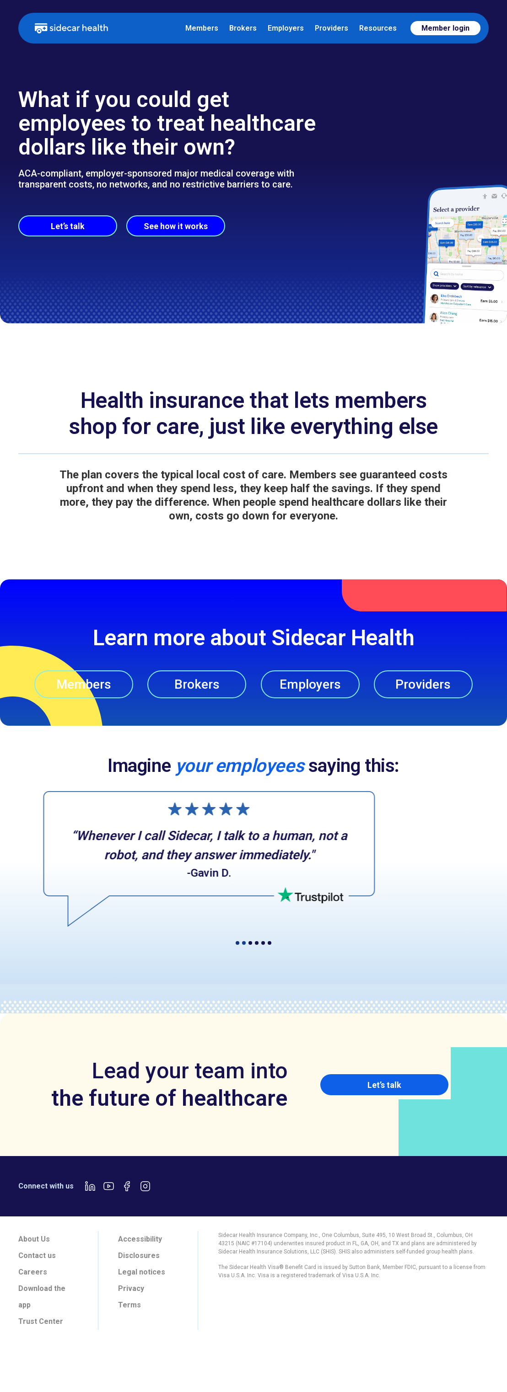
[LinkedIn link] (90, 1186)
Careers (32, 1272)
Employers (286, 28)
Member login (445, 28)
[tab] (130, 1362)
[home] (71, 28)
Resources (378, 28)
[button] (27, 852)
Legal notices (141, 1272)
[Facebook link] (126, 1186)
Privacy (131, 1288)
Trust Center (40, 1321)
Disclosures (139, 1255)
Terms (129, 1305)
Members (201, 28)
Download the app (41, 1296)
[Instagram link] (145, 1186)
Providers (331, 28)
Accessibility (140, 1239)
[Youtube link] (108, 1186)
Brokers (243, 28)
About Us (34, 1239)
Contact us (37, 1255)
